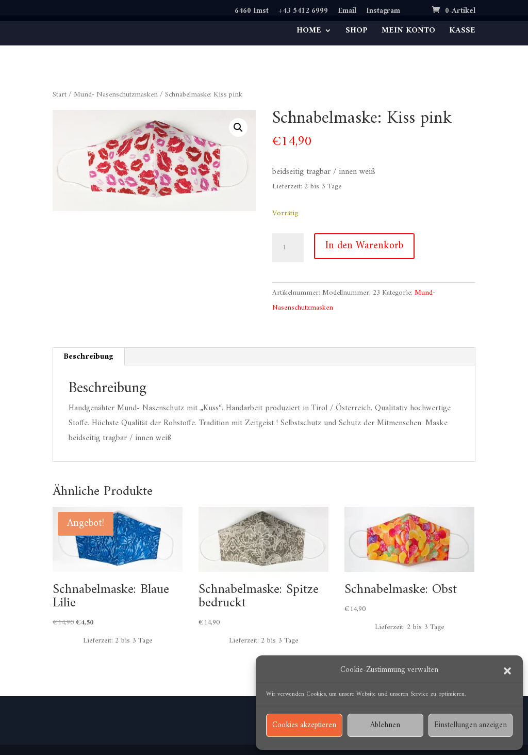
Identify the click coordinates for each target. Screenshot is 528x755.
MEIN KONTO (408, 32)
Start (60, 94)
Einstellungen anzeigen (470, 725)
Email (347, 12)
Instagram (383, 12)
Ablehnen (385, 725)
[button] (507, 671)
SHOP (356, 32)
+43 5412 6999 (303, 12)
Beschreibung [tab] (88, 356)
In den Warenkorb (364, 246)
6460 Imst (252, 12)
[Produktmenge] (287, 247)
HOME (308, 32)
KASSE (462, 32)
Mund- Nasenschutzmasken (116, 94)
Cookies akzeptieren (304, 725)
